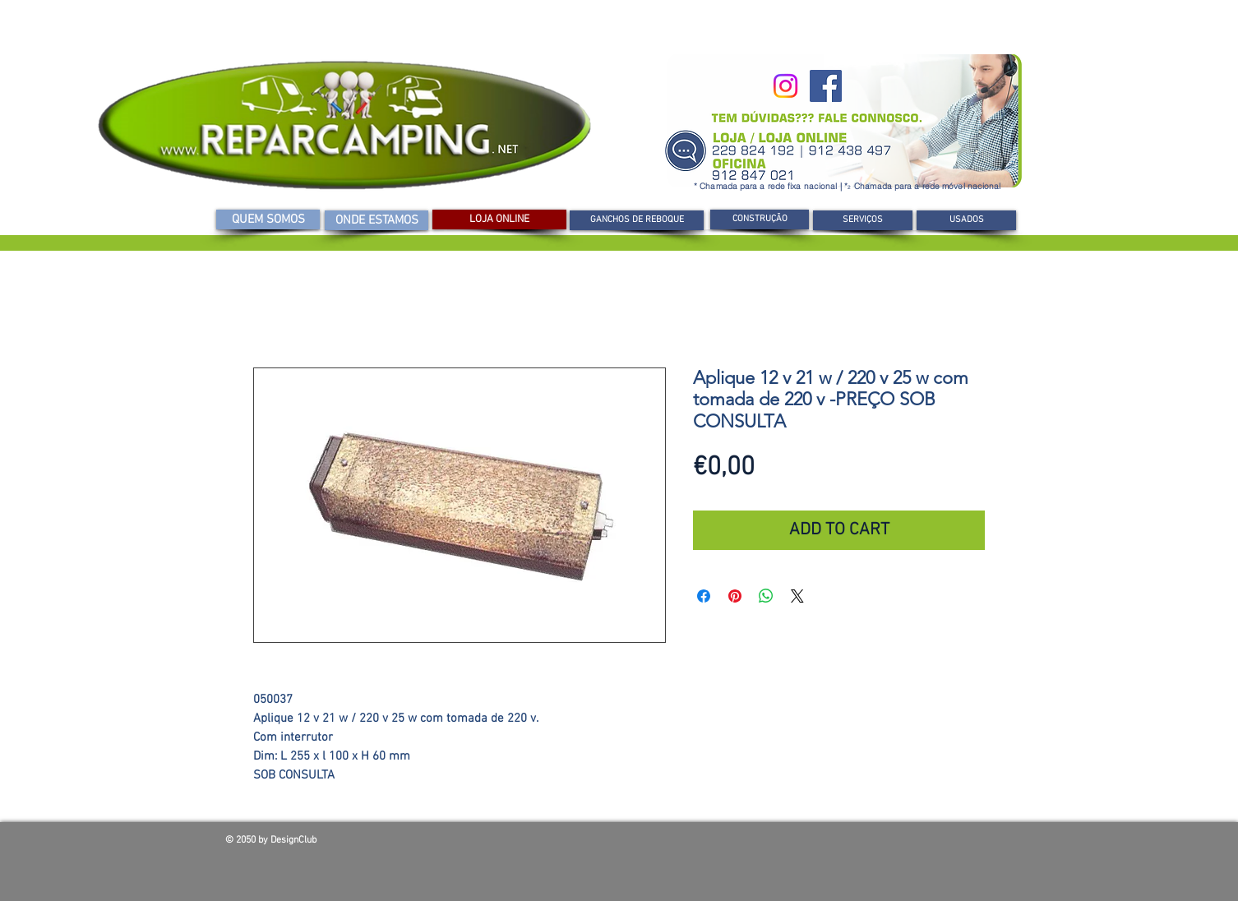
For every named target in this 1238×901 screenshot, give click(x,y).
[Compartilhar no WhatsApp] (766, 596)
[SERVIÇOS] (862, 220)
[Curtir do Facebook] (894, 844)
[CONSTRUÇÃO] (759, 219)
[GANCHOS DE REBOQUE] (637, 220)
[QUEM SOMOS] (268, 219)
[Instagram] (785, 86)
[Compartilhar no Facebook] (704, 596)
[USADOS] (966, 220)
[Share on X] (797, 596)
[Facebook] (826, 86)
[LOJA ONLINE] (499, 219)
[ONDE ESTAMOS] (376, 220)
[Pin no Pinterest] (735, 596)
